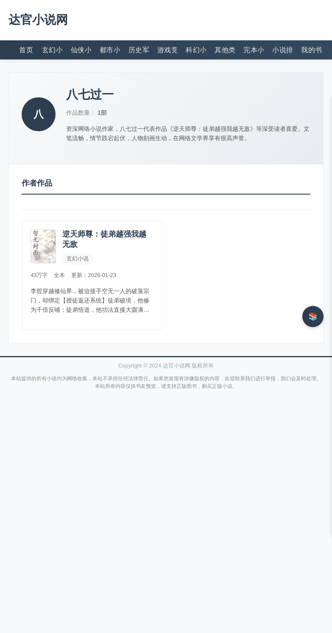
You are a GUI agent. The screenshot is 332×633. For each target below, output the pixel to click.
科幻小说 (196, 50)
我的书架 (311, 50)
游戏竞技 (167, 50)
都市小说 (110, 50)
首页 (26, 50)
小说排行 (282, 50)
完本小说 (253, 50)
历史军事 (138, 50)
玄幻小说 (52, 50)
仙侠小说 (81, 50)
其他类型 (225, 50)
